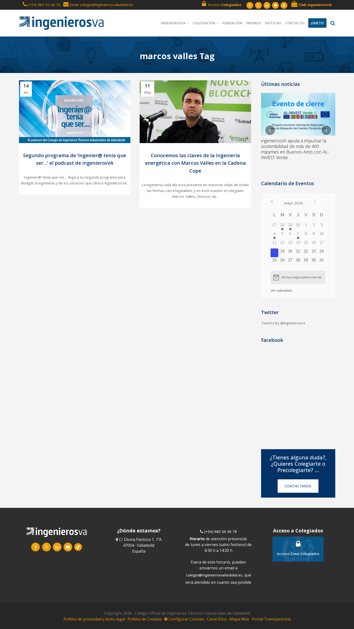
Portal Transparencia (271, 619)
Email (70, 4)
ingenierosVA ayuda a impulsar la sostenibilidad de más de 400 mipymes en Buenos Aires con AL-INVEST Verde (295, 149)
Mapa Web (239, 619)
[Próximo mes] (314, 201)
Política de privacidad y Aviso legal (95, 619)
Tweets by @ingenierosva (283, 322)
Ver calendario (281, 290)
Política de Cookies (145, 619)
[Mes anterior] (272, 201)
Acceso (221, 4)
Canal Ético (217, 619)
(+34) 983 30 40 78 (44, 4)
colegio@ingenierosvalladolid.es (214, 575)
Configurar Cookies (184, 619)
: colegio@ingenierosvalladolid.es (105, 4)
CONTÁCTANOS (298, 485)
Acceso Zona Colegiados (298, 548)
